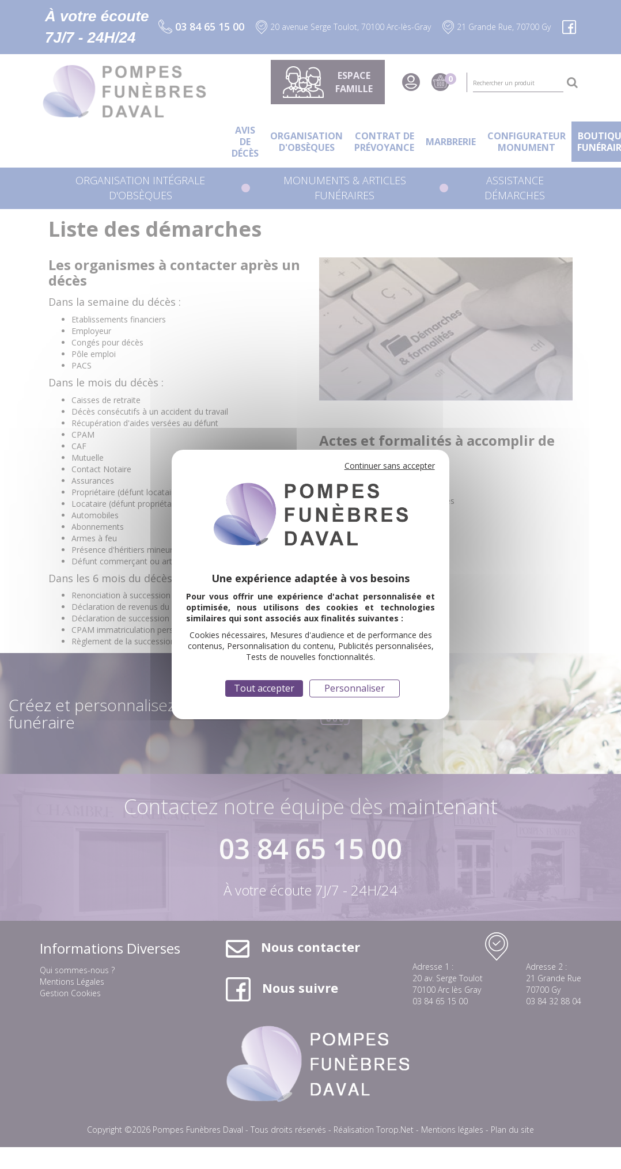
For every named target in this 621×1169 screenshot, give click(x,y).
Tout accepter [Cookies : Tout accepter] (264, 688)
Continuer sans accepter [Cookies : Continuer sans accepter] (389, 465)
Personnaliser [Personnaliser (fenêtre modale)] (354, 688)
